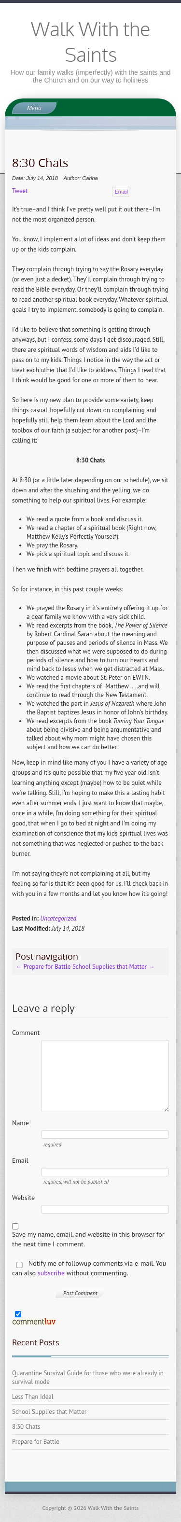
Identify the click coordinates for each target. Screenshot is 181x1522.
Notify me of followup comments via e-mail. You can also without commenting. (89, 1268)
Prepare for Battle (42, 967)
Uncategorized (58, 918)
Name (20, 1122)
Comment (26, 1032)
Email (121, 192)
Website (23, 1197)
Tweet (20, 191)
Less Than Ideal (33, 1397)
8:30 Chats (26, 1427)
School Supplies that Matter (113, 967)
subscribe (51, 1273)
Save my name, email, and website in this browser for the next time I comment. (88, 1239)
